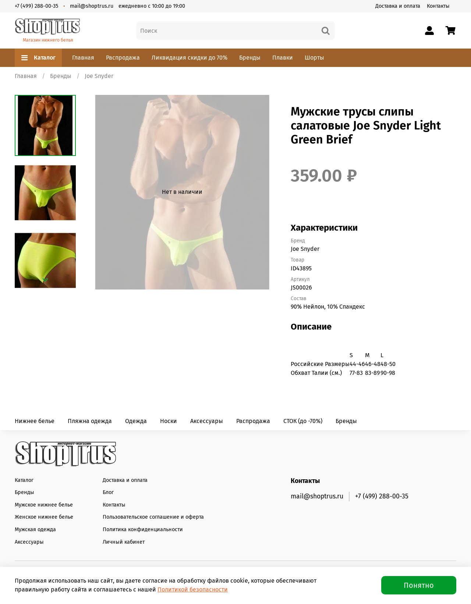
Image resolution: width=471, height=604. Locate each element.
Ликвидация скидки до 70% (189, 57)
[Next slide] (45, 280)
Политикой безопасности (192, 589)
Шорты (314, 57)
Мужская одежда (35, 529)
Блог (108, 492)
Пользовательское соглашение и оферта (153, 517)
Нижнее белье (34, 421)
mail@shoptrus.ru (91, 6)
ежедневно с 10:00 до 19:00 (151, 6)
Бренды (250, 57)
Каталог (38, 57)
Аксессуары (206, 421)
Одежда (136, 421)
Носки (168, 421)
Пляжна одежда (90, 421)
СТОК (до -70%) (302, 421)
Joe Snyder (99, 75)
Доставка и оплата (397, 6)
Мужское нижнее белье (44, 505)
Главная (83, 57)
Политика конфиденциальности (143, 529)
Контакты (438, 6)
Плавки (282, 57)
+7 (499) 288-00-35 (36, 6)
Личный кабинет (124, 542)
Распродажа (123, 57)
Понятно (419, 585)
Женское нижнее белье (44, 517)
